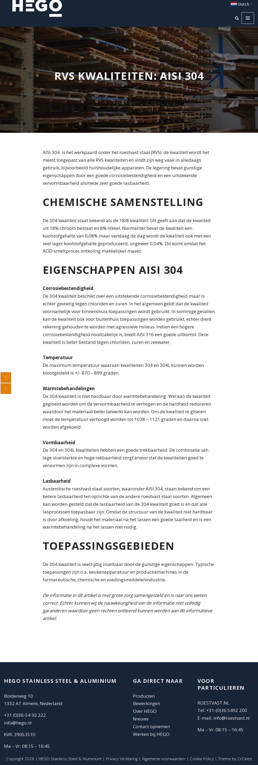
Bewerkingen (146, 703)
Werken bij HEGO (151, 734)
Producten (144, 696)
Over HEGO (145, 711)
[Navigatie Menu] (248, 18)
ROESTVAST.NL (213, 703)
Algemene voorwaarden (163, 758)
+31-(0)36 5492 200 (226, 710)
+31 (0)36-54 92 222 (25, 715)
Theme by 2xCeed (235, 758)
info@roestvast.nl (231, 718)
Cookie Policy (202, 758)
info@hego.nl (18, 723)
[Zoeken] (237, 18)
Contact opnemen (152, 726)
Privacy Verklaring (121, 758)
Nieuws (141, 719)
